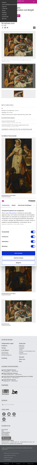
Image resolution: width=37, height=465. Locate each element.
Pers (20, 361)
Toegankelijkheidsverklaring (9, 455)
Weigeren (18, 262)
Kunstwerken (34, 28)
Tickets (4, 348)
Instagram (14, 416)
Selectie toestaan (18, 258)
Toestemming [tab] (5, 205)
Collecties (4, 8)
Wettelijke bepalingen (8, 457)
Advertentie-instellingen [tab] (24, 205)
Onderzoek (5, 16)
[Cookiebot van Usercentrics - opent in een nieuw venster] (28, 201)
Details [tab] (14, 205)
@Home (4, 18)
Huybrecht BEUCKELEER (11, 121)
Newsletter (7, 438)
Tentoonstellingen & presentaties (9, 4)
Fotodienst (21, 348)
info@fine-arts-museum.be (15, 443)
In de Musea (5, 350)
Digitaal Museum (23, 354)
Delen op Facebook (3, 27)
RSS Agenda (5, 429)
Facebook (4, 416)
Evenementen (5, 352)
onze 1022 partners (11, 213)
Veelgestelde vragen (8, 343)
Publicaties (21, 347)
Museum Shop (5, 353)
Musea (4, 10)
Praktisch (4, 2)
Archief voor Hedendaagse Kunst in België (27, 351)
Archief (20, 349)
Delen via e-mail (7, 27)
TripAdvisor (4, 421)
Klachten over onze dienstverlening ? (11, 453)
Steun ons (22, 359)
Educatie (4, 14)
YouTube (9, 416)
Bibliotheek (21, 345)
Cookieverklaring (7, 459)
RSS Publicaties (5, 435)
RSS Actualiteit (5, 433)
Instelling (4, 12)
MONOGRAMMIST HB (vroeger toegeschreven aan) (15, 125)
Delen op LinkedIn (5, 27)
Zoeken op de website (3, 404)
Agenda (4, 6)
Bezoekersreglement (7, 355)
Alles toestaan (18, 253)
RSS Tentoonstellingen (6, 431)
